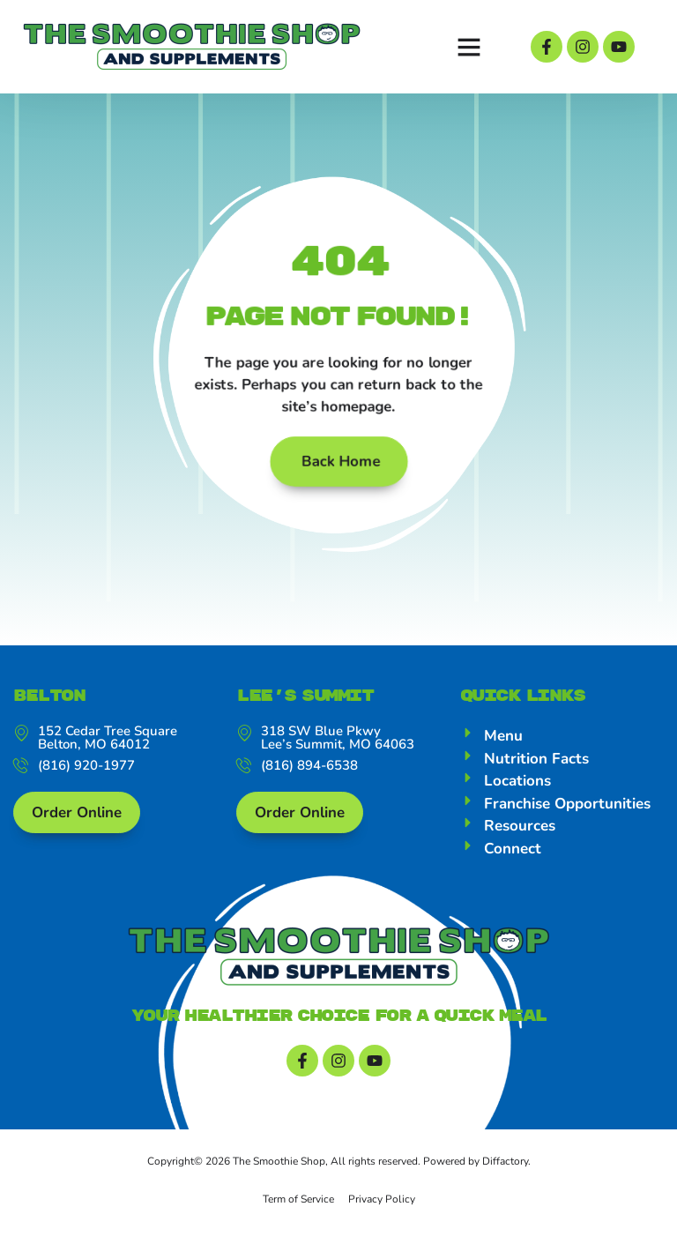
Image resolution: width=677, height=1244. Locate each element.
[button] (468, 46)
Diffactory (505, 1174)
